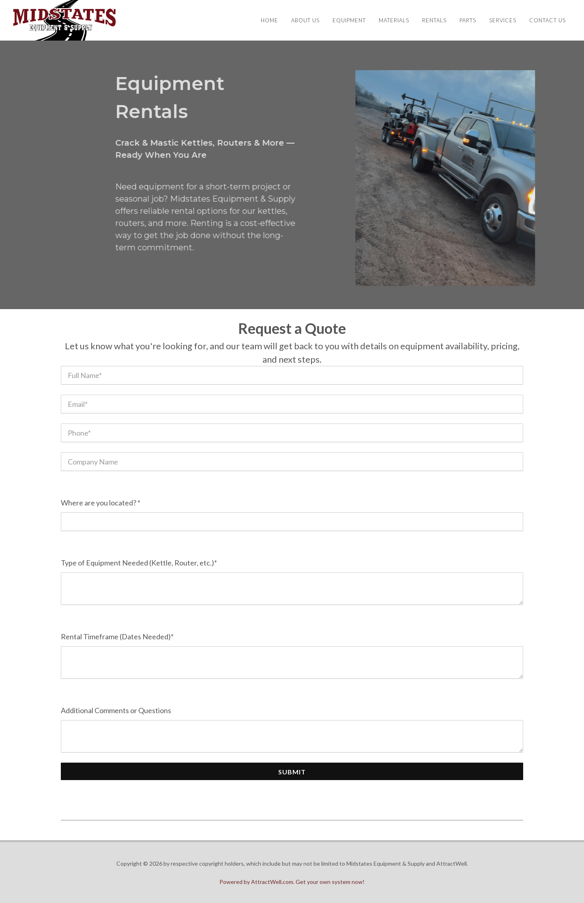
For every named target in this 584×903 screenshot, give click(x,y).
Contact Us (547, 20)
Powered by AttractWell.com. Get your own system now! (292, 881)
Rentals (434, 20)
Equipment (349, 20)
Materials (394, 20)
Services (502, 20)
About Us (305, 20)
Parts (467, 20)
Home (269, 20)
